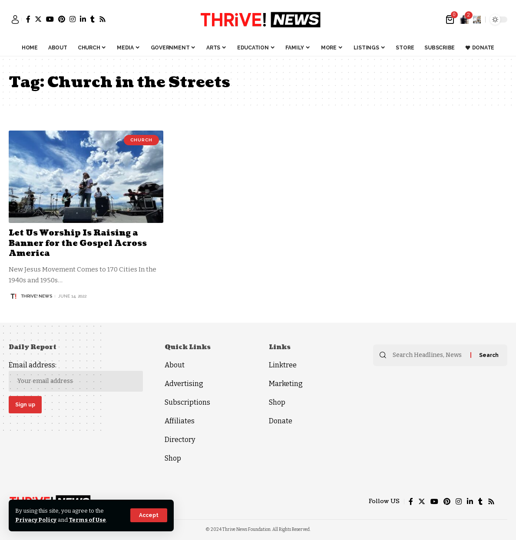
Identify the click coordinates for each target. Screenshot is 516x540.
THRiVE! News (36, 296)
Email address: (76, 376)
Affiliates (180, 421)
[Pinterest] (61, 19)
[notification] (464, 19)
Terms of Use (87, 520)
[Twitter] (38, 19)
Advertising (184, 384)
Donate (280, 421)
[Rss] (102, 19)
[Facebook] (28, 19)
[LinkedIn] (83, 19)
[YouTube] (50, 19)
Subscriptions (187, 402)
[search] (477, 19)
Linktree (283, 365)
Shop (173, 458)
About (175, 365)
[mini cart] (451, 19)
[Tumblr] (92, 19)
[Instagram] (72, 19)
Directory (180, 439)
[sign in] (15, 19)
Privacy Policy (35, 520)
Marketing (286, 384)
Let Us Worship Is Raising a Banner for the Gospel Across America (78, 243)
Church (141, 139)
